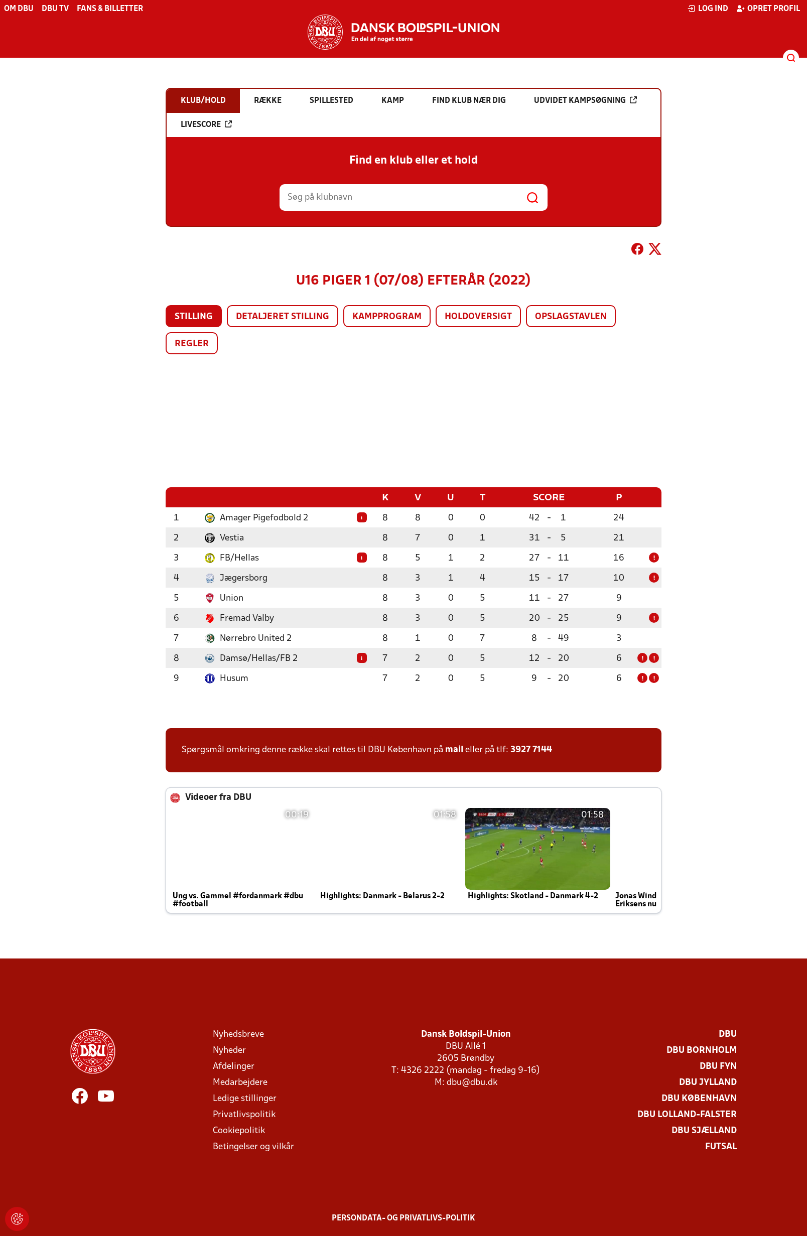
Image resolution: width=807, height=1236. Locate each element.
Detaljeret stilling (282, 317)
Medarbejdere (240, 1082)
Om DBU (19, 9)
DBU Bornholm (701, 1050)
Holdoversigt (478, 317)
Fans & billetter (110, 9)
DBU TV (55, 9)
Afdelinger (233, 1066)
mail (454, 749)
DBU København (699, 1098)
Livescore (206, 124)
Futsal (721, 1146)
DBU (728, 1034)
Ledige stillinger (245, 1098)
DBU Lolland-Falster (687, 1114)
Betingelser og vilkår (253, 1146)
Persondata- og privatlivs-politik (403, 1217)
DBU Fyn (718, 1066)
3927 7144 (531, 749)
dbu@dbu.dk (472, 1082)
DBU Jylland (708, 1082)
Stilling (194, 317)
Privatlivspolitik (244, 1114)
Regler (192, 344)
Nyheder (229, 1050)
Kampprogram (387, 317)
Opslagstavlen (571, 317)
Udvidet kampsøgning (585, 100)
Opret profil (768, 8)
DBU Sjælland (704, 1130)
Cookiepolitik (239, 1130)
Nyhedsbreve (238, 1034)
